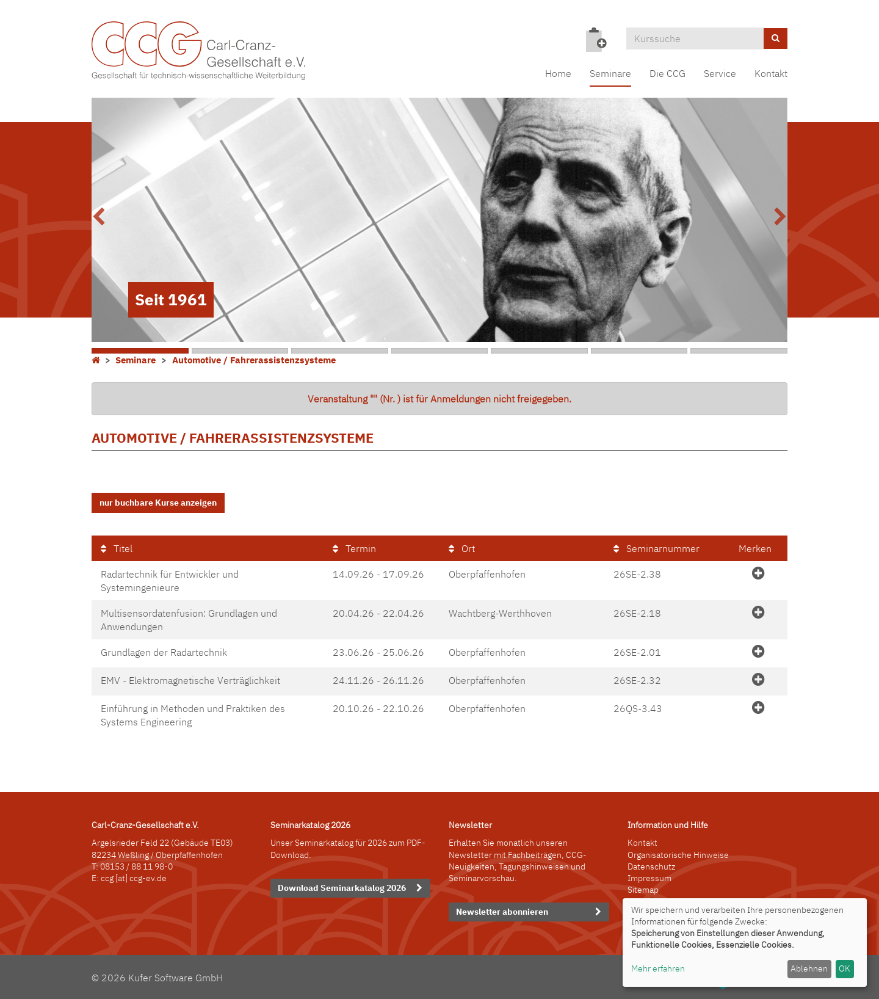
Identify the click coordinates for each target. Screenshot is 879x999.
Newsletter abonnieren (502, 911)
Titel (116, 548)
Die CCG (667, 73)
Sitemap (643, 889)
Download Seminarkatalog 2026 (342, 887)
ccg (107, 878)
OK (844, 968)
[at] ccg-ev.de (140, 878)
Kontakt (770, 73)
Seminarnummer (656, 548)
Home (558, 73)
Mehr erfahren (658, 968)
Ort (462, 548)
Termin (354, 548)
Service (720, 73)
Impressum (649, 878)
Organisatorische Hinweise (678, 854)
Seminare (610, 73)
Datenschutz (651, 866)
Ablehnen (809, 968)
